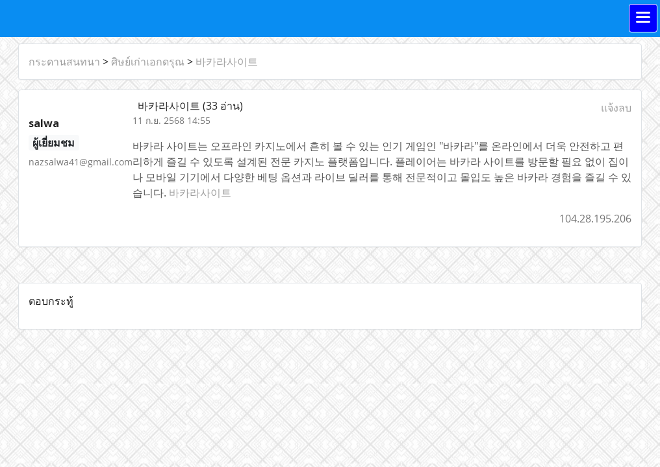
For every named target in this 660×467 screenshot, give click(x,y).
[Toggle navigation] (643, 18)
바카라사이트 (227, 61)
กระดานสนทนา (64, 61)
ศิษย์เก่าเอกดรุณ (147, 61)
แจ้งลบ (616, 108)
